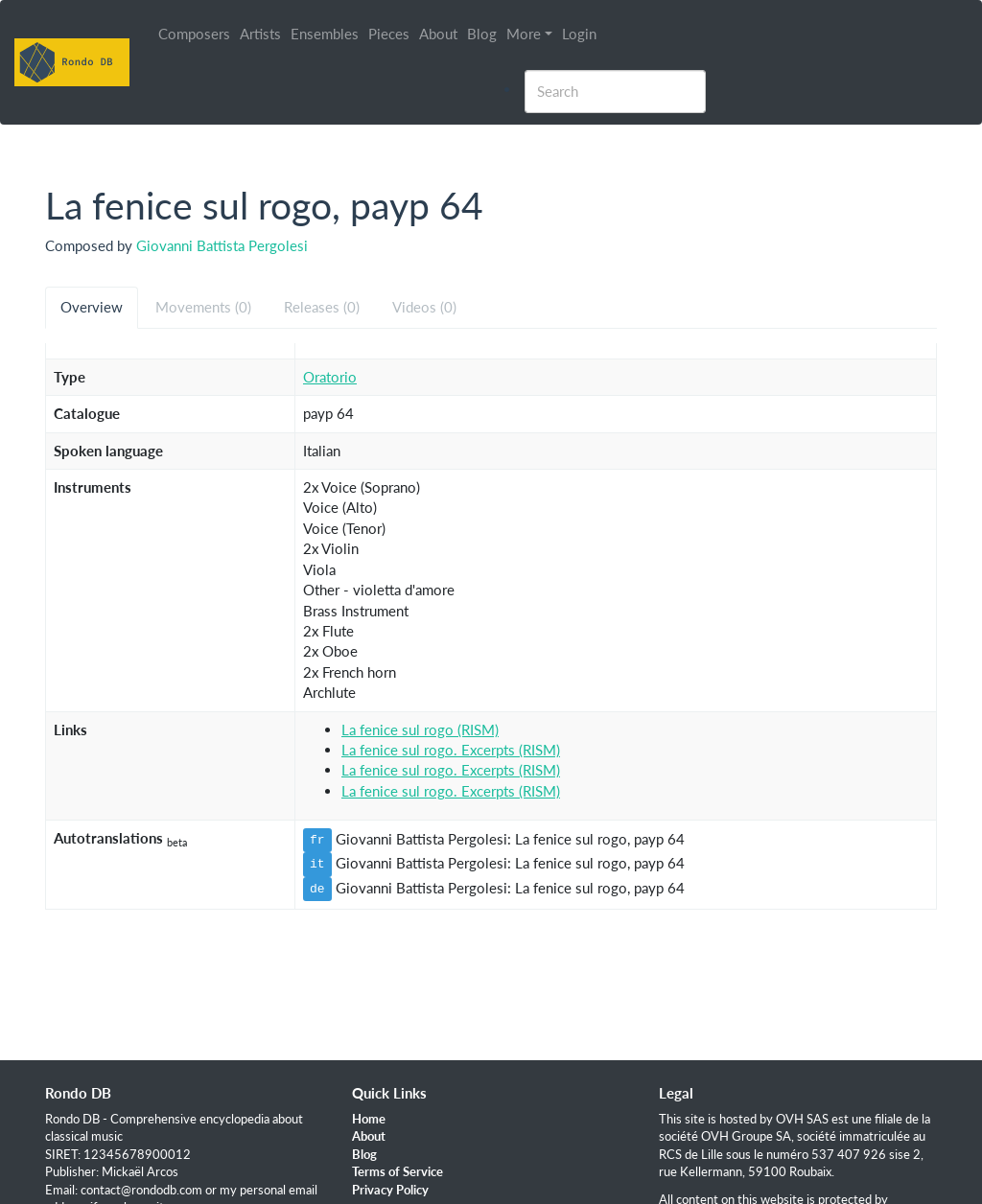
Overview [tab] (91, 306)
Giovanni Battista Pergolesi (222, 245)
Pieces (388, 33)
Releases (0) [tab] (322, 306)
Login (579, 33)
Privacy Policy (390, 1189)
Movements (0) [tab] (203, 306)
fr (317, 839)
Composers (194, 33)
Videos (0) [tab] (424, 306)
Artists (260, 33)
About (438, 33)
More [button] (523, 33)
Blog (482, 33)
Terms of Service (397, 1171)
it (317, 863)
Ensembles (325, 33)
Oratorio (330, 376)
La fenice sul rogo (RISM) (420, 729)
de (317, 888)
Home (369, 1118)
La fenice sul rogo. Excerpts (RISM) (450, 749)
